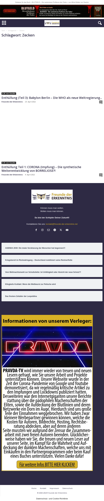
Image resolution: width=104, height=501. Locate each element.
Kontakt (43, 488)
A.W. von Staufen (8, 93)
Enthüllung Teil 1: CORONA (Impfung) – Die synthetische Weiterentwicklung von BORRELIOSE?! (41, 169)
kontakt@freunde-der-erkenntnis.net (61, 224)
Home (33, 488)
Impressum (54, 488)
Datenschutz (67, 488)
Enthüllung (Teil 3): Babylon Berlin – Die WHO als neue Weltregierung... (52, 98)
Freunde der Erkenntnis (12, 102)
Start (3, 30)
